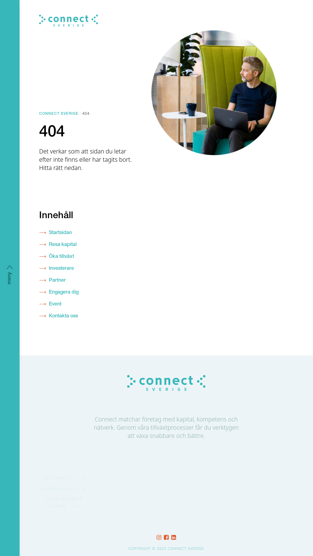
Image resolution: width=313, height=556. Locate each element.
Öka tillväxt (61, 257)
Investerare (61, 268)
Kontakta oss (63, 316)
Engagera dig (64, 292)
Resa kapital (63, 245)
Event (55, 304)
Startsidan (60, 233)
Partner (57, 280)
